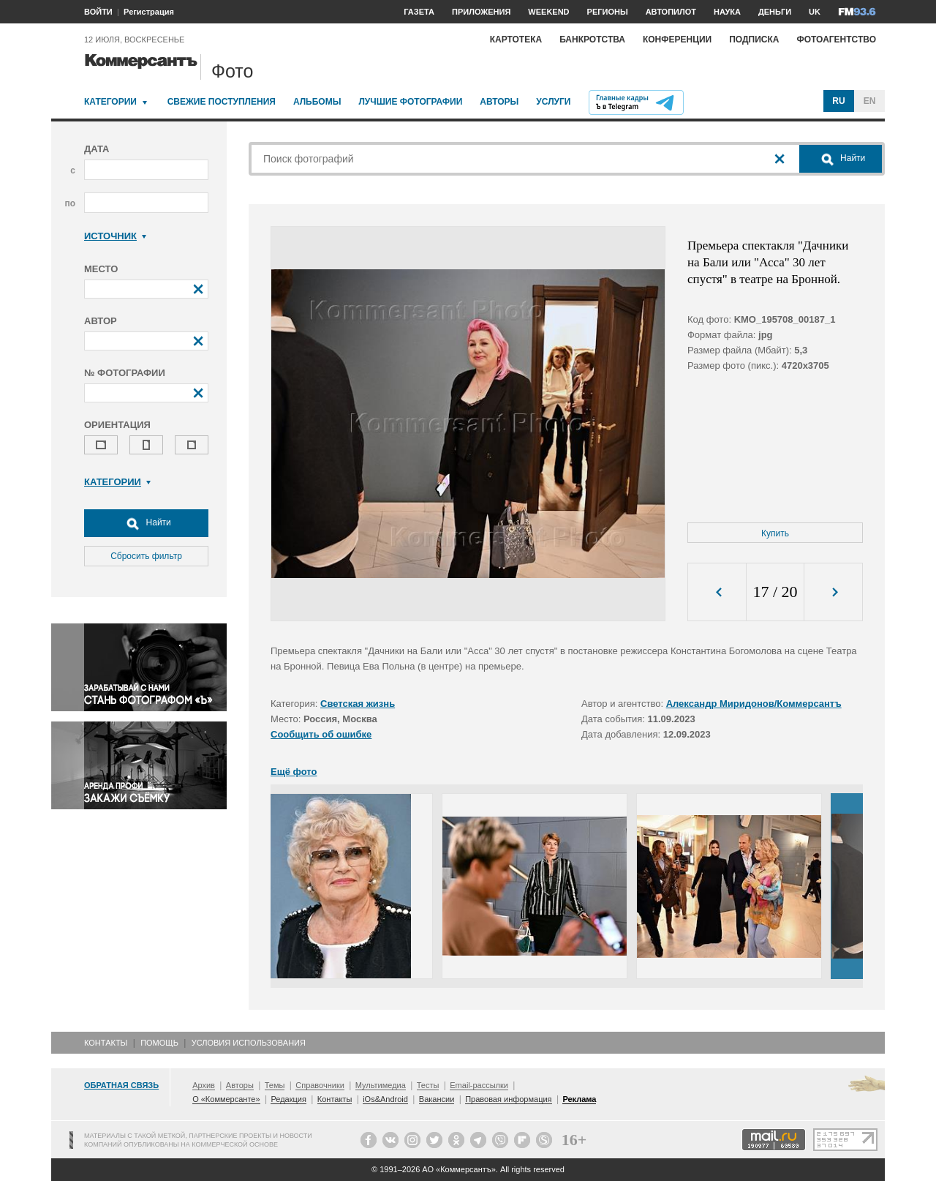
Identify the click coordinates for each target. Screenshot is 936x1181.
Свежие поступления (221, 102)
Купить (775, 533)
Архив (203, 1085)
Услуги (553, 102)
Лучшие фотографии (410, 102)
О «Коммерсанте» (226, 1099)
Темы (275, 1085)
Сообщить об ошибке (321, 734)
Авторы (499, 102)
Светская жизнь (357, 703)
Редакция (288, 1099)
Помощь (159, 1042)
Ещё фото (294, 771)
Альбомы (317, 102)
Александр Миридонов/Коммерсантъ (754, 703)
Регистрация (149, 11)
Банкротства (592, 39)
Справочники (319, 1085)
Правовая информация (508, 1099)
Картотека (516, 39)
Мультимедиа (380, 1085)
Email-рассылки (479, 1085)
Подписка (754, 39)
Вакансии (437, 1099)
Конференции (677, 39)
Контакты (105, 1042)
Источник (115, 235)
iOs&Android (385, 1099)
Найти (146, 523)
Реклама (579, 1099)
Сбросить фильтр (146, 556)
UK (814, 11)
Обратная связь (121, 1085)
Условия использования (249, 1042)
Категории (110, 102)
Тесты (428, 1085)
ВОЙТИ (98, 11)
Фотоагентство (836, 39)
